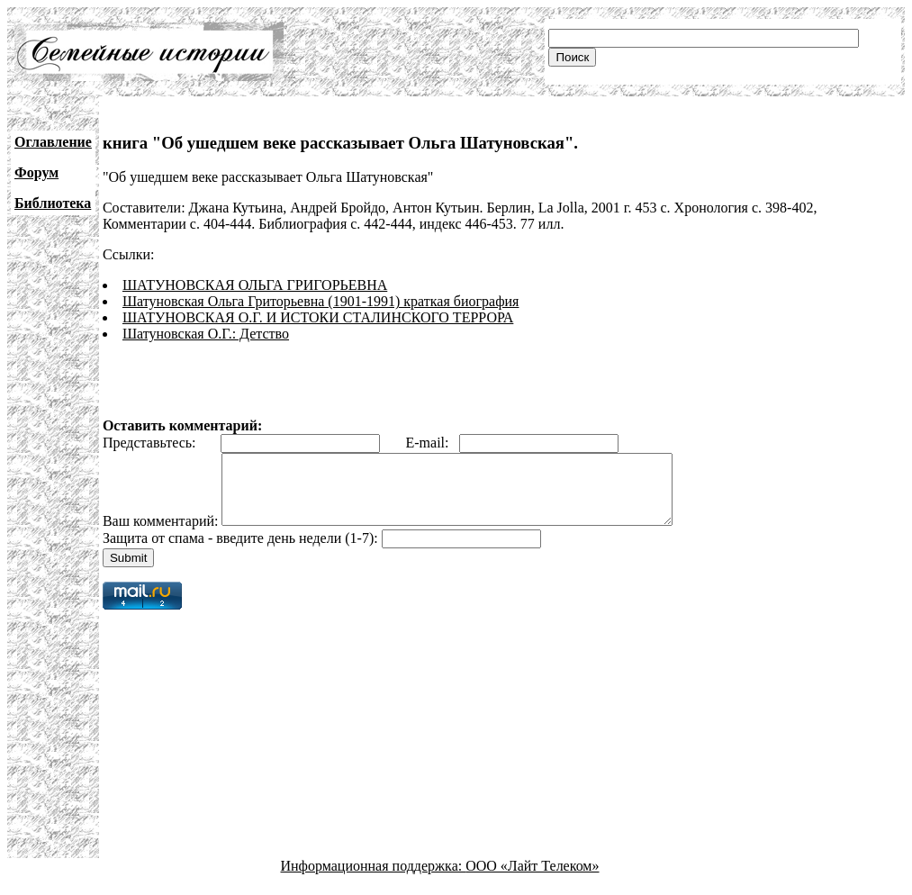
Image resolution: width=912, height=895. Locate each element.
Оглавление (53, 141)
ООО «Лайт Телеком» (532, 879)
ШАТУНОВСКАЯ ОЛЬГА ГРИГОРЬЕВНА (254, 285)
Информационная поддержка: (373, 879)
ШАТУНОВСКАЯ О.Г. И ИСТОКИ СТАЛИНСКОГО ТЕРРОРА (317, 317)
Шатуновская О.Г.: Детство (205, 333)
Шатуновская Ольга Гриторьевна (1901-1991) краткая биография (320, 301)
